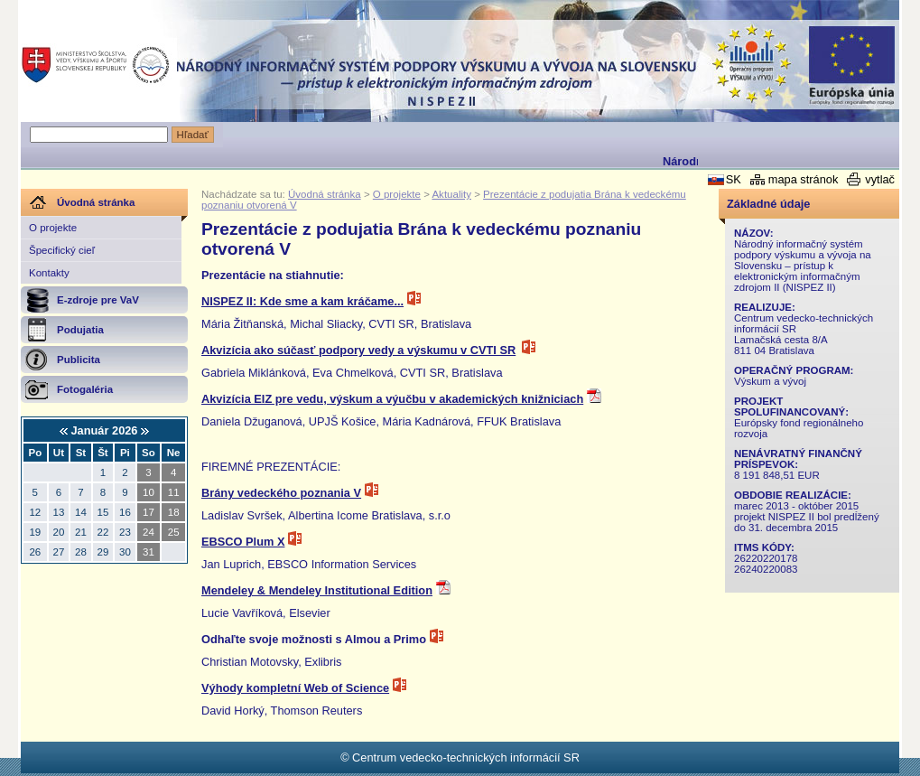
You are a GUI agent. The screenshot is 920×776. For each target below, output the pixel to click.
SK (733, 179)
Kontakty (49, 272)
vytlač (880, 179)
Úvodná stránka (324, 194)
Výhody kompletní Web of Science (295, 688)
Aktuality (451, 194)
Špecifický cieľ (62, 250)
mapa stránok (803, 179)
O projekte (53, 227)
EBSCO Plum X (242, 541)
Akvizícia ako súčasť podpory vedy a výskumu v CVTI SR (358, 350)
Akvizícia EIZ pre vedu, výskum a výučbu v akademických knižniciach (392, 399)
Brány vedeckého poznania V (281, 493)
